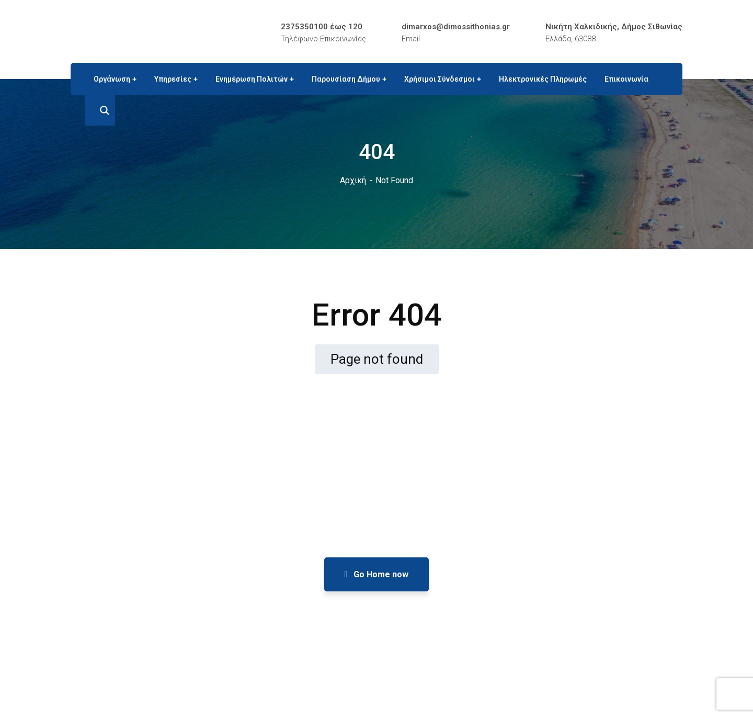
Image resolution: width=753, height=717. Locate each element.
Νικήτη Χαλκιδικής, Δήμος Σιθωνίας (613, 26)
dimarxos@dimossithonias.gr (456, 26)
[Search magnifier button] (100, 110)
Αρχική (353, 180)
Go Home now (377, 574)
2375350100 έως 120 (321, 26)
